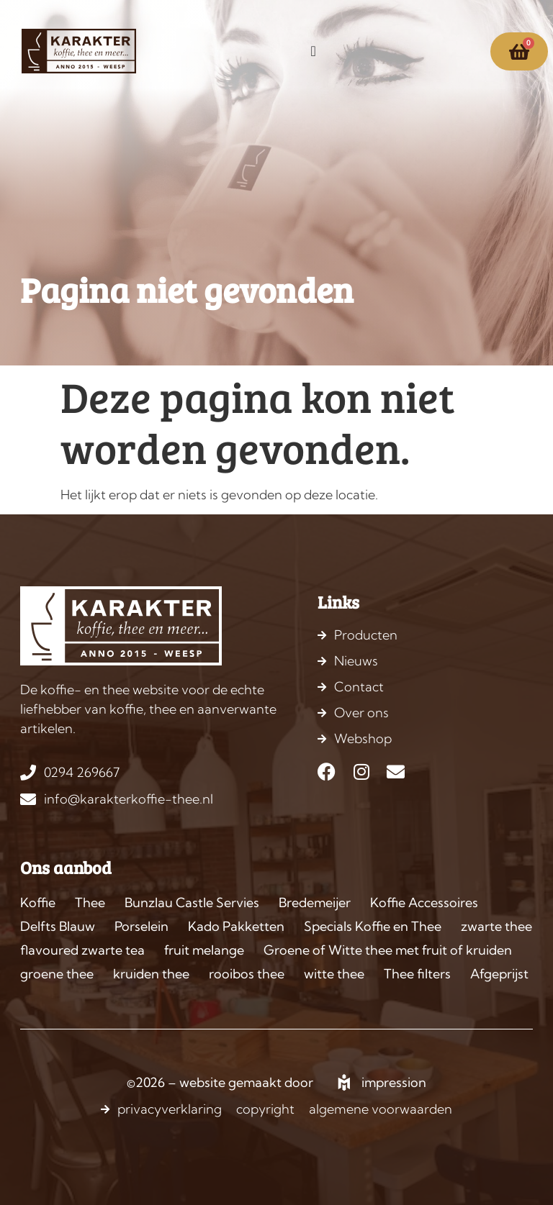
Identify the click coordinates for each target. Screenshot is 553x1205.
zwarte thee (496, 926)
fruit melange (204, 950)
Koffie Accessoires (424, 902)
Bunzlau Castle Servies (192, 902)
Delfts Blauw (57, 926)
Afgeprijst (499, 973)
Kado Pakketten (236, 926)
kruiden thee (151, 973)
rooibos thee (246, 973)
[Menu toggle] (312, 51)
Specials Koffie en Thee (372, 926)
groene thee (57, 973)
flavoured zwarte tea (82, 950)
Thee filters (417, 973)
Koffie (37, 902)
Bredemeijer (315, 902)
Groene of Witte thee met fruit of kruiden (388, 950)
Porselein (141, 926)
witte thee (334, 973)
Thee (90, 902)
